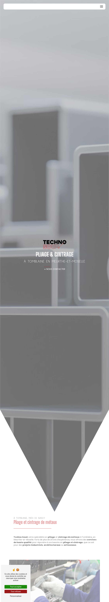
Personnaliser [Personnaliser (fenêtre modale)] (16, 596)
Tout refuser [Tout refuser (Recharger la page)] (16, 591)
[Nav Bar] (101, 6)
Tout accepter (16, 587)
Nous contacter (54, 269)
